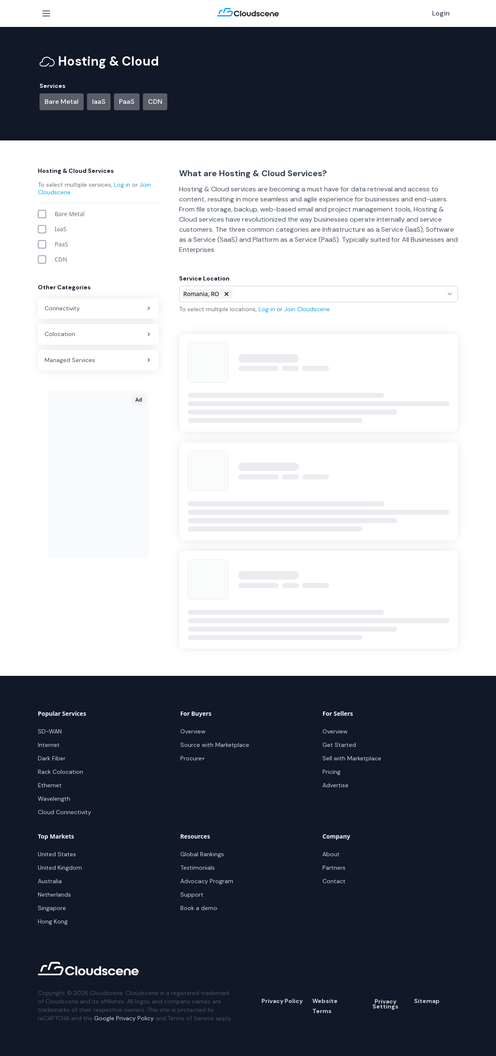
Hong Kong (53, 921)
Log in (122, 184)
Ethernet (50, 785)
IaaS (99, 101)
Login (441, 13)
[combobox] (318, 294)
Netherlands (54, 894)
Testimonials (197, 867)
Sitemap (427, 1001)
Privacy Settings (385, 1004)
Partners (334, 867)
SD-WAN (50, 731)
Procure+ (192, 758)
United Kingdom (60, 867)
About (331, 854)
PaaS (127, 101)
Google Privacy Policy (124, 1018)
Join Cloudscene (307, 309)
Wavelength (54, 798)
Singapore (52, 908)
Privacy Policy (282, 1001)
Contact (334, 881)
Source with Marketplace (214, 745)
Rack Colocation (60, 771)
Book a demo (198, 908)
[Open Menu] (46, 13)
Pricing (331, 771)
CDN (155, 101)
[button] (226, 294)
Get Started (339, 745)
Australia (50, 881)
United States (57, 854)
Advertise (335, 785)
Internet (49, 745)
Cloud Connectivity (64, 812)
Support (191, 894)
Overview (193, 731)
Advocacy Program (206, 881)
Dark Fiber (52, 758)
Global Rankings (202, 854)
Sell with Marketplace (351, 758)
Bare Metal (62, 101)
